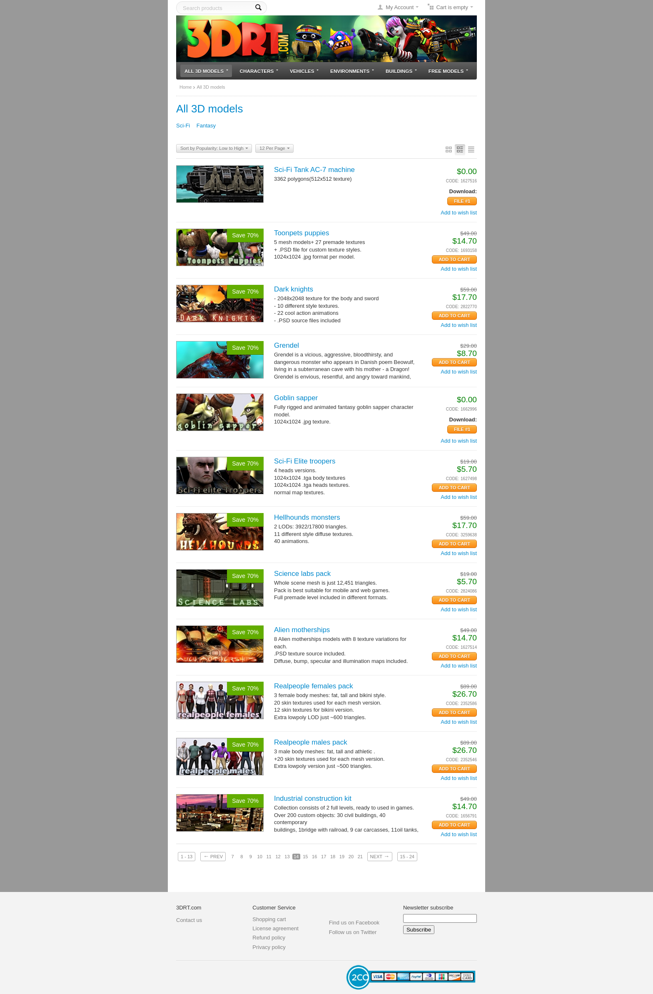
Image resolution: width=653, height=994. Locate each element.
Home (185, 87)
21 (360, 856)
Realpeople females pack (313, 686)
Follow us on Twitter (353, 932)
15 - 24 (407, 856)
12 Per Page (274, 148)
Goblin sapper (296, 398)
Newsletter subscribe (428, 907)
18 (332, 856)
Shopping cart (269, 919)
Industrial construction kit (312, 798)
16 (314, 856)
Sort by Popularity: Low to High (214, 148)
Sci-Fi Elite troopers (304, 461)
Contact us (189, 920)
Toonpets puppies (301, 233)
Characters (259, 71)
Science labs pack (302, 574)
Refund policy (268, 937)
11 (268, 856)
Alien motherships (302, 630)
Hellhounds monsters (307, 517)
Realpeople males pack (310, 742)
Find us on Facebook (354, 922)
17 (323, 856)
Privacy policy (268, 947)
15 (305, 856)
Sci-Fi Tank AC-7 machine (314, 170)
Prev (213, 856)
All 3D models (206, 71)
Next (379, 856)
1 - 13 (186, 856)
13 (286, 856)
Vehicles (304, 71)
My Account (400, 7)
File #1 (462, 201)
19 (341, 856)
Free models (448, 71)
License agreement (275, 928)
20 (351, 856)
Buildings (401, 71)
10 (259, 856)
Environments (352, 71)
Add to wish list (459, 212)
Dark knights (293, 289)
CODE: (452, 181)
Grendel (286, 345)
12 (277, 856)
